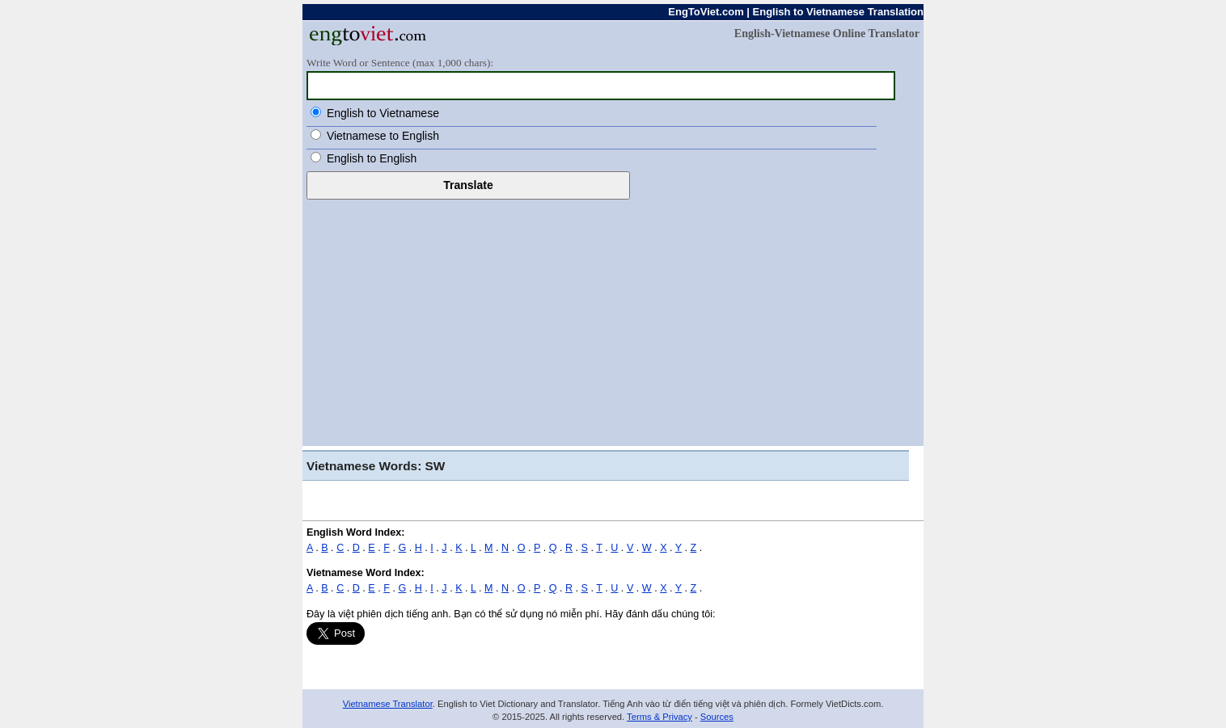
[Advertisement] (613, 321)
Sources (716, 717)
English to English (371, 158)
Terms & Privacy (659, 717)
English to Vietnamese (383, 113)
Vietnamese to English (383, 135)
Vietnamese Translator (388, 704)
